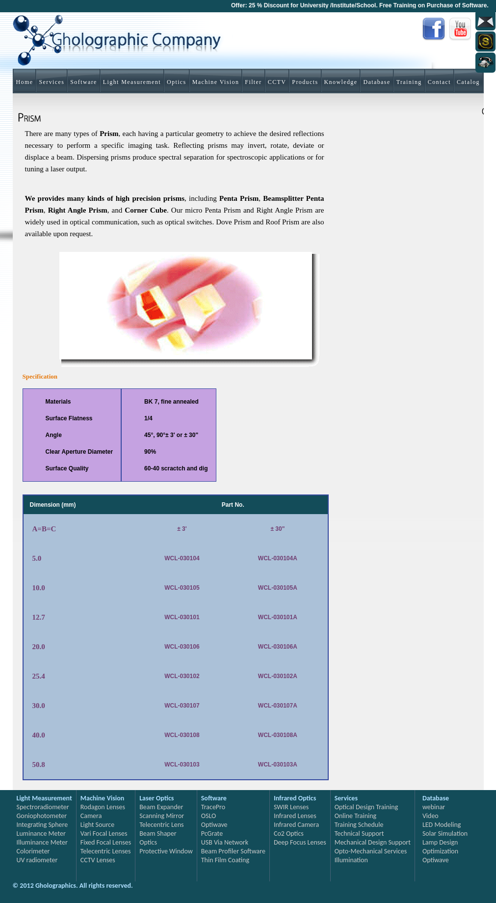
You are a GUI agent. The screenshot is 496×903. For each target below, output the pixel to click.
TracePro (213, 807)
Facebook (433, 29)
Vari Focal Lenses (104, 833)
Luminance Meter (41, 833)
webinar (433, 807)
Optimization (440, 851)
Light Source (97, 825)
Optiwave (214, 825)
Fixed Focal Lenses (105, 842)
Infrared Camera (296, 825)
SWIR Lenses (291, 807)
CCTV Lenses (97, 860)
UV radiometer (37, 860)
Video (430, 816)
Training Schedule (359, 825)
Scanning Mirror (161, 816)
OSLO (208, 816)
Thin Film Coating (225, 860)
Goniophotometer (42, 816)
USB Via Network (224, 842)
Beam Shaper (157, 833)
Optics (148, 842)
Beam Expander (161, 807)
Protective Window (166, 851)
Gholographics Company (123, 42)
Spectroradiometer (43, 807)
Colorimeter (33, 851)
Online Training (356, 816)
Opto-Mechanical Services (371, 851)
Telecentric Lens (161, 825)
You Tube (461, 29)
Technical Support (359, 833)
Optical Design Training (366, 807)
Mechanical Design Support (373, 842)
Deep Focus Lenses (300, 842)
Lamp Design (440, 842)
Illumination (351, 860)
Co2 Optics (289, 833)
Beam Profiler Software (233, 851)
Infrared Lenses (295, 816)
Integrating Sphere (42, 825)
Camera (91, 816)
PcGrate (212, 833)
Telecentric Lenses (105, 851)
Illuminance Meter (42, 842)
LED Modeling (441, 825)
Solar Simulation (445, 833)
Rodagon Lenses (102, 807)
